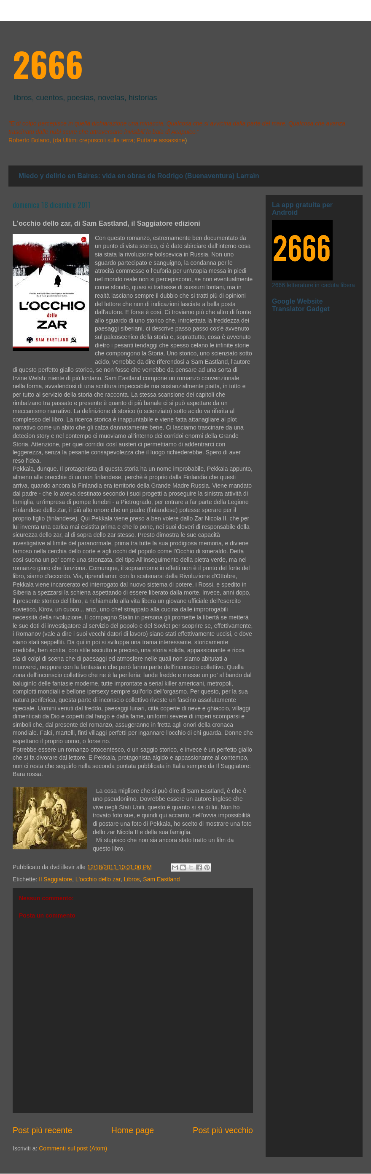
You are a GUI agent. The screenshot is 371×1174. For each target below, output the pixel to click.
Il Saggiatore (55, 879)
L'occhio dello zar (98, 879)
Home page (132, 1130)
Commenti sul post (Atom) (73, 1148)
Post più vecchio (223, 1130)
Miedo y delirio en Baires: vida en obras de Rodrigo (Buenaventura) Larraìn (139, 175)
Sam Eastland (161, 879)
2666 (48, 63)
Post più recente (43, 1130)
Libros (132, 879)
